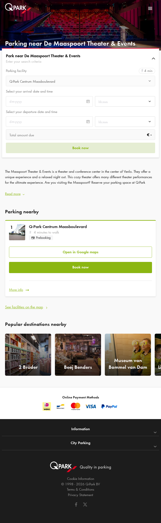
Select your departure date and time (31, 111)
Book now (80, 267)
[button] (80, 58)
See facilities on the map (24, 306)
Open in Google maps (80, 252)
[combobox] (80, 82)
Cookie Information (80, 478)
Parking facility (16, 71)
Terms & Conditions (80, 489)
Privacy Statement (80, 494)
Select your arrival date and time (29, 91)
